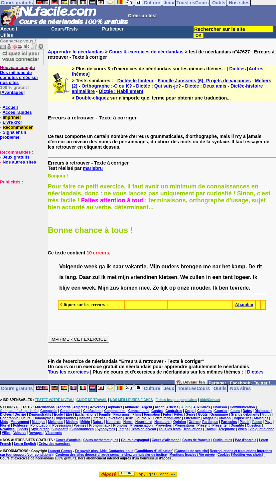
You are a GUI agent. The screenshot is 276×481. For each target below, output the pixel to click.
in (208, 277)
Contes (157, 411)
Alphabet (115, 407)
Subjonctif (60, 429)
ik (108, 266)
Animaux (132, 407)
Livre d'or (12, 122)
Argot (159, 407)
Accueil (8, 29)
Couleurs (204, 411)
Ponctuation (40, 425)
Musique (39, 422)
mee (144, 288)
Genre (190, 414)
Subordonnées (82, 429)
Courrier (220, 411)
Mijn (154, 266)
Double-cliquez (92, 98)
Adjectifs (80, 407)
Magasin (209, 418)
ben (223, 288)
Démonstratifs (40, 414)
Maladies (261, 418)
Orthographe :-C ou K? (106, 86)
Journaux (143, 418)
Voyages (36, 433)
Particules (229, 422)
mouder (200, 288)
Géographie (9, 418)
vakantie (135, 266)
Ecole (58, 414)
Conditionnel (70, 411)
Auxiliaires (201, 407)
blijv (64, 288)
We (184, 277)
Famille (104, 414)
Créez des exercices (54, 444)
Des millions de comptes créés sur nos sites (19, 75)
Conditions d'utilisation (154, 451)
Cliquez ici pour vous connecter (21, 56)
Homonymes (44, 418)
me (207, 266)
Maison (224, 418)
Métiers (71, 422)
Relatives (7, 429)
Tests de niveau (143, 429)
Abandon (244, 304)
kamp (238, 266)
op (172, 288)
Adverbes (97, 407)
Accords (63, 407)
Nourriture (143, 422)
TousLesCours (194, 388)
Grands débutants (245, 414)
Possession (61, 425)
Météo (85, 422)
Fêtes (178, 414)
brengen (191, 266)
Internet (99, 418)
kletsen (168, 277)
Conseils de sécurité (192, 451)
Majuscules (242, 418)
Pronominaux (99, 425)
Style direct (40, 429)
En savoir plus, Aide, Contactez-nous (104, 451)
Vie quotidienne (261, 429)
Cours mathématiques (100, 440)
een (216, 277)
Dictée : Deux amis (205, 86)
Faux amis (121, 414)
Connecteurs (138, 411)
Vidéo (242, 429)
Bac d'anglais (245, 440)
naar (118, 266)
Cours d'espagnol (135, 440)
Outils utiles (222, 440)
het (226, 266)
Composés (48, 411)
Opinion (179, 422)
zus (114, 288)
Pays (268, 422)
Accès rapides (17, 112)
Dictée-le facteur (135, 80)
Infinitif (84, 418)
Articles (172, 407)
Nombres (113, 422)
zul (96, 277)
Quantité (237, 425)
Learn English (25, 444)
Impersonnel (66, 418)
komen (129, 288)
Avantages (12, 92)
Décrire (20, 414)
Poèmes (79, 425)
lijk (164, 288)
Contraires (173, 411)
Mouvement (20, 422)
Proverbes (164, 425)
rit (259, 266)
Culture (152, 388)
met (111, 277)
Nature (98, 422)
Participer (113, 29)
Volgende (71, 266)
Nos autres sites (19, 162)
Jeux (169, 388)
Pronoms (120, 425)
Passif (244, 422)
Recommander (18, 127)
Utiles (6, 35)
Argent (146, 407)
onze (183, 288)
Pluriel (5, 425)
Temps (123, 429)
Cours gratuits (17, 388)
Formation (152, 414)
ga (102, 266)
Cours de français (196, 440)
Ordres (194, 422)
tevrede (239, 288)
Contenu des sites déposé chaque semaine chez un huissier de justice (111, 454)
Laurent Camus (60, 451)
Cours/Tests (64, 29)
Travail (210, 429)
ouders (170, 266)
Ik (255, 277)
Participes (210, 422)
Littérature (192, 418)
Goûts (203, 414)
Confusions (92, 411)
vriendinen (143, 277)
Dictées (237, 68)
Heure (26, 418)
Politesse (20, 425)
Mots (4, 422)
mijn (123, 277)
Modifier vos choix (247, 454)
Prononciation (141, 425)
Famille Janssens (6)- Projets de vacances (204, 80)
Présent (204, 425)
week (90, 266)
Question (254, 425)
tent (228, 277)
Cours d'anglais (68, 440)
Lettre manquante (167, 418)
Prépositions (185, 425)
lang (70, 277)
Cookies (223, 454)
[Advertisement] (20, 217)
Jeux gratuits (16, 157)
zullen (197, 277)
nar (216, 266)
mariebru (93, 168)
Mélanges (56, 422)
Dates (247, 411)
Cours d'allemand (166, 440)
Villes (6, 433)
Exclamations (85, 414)
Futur (167, 414)
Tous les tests (170, 429)
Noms (128, 422)
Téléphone (226, 429)
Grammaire (219, 414)
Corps (190, 411)
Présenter (220, 425)
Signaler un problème (13, 135)
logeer (242, 277)
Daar (85, 277)
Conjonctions (114, 411)
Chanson (220, 407)
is (61, 277)
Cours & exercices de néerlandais (146, 51)
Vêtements (53, 433)
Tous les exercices (68, 372)
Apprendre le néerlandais (76, 51)
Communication (242, 407)
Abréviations (45, 407)
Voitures (19, 433)
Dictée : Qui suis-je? (158, 86)
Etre (69, 414)
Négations (162, 422)
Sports (22, 429)
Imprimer (12, 117)
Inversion (115, 418)
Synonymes (105, 429)
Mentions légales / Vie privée (192, 454)
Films (136, 414)
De (251, 266)
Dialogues (263, 411)
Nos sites (240, 388)
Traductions (193, 429)
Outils (220, 388)
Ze (156, 288)
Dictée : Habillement (121, 91)
